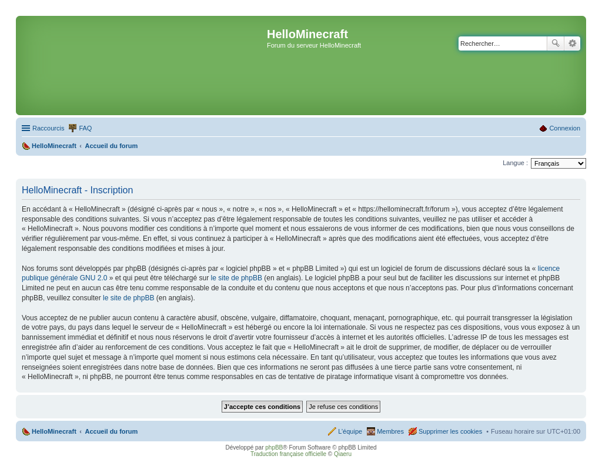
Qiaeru (343, 454)
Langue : (515, 162)
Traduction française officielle (288, 454)
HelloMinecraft (54, 431)
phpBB (274, 447)
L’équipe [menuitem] (350, 431)
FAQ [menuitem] (85, 128)
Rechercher (555, 43)
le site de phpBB (236, 278)
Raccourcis (48, 128)
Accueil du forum (111, 431)
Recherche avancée (572, 43)
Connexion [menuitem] (564, 128)
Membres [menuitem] (390, 431)
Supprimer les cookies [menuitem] (450, 431)
